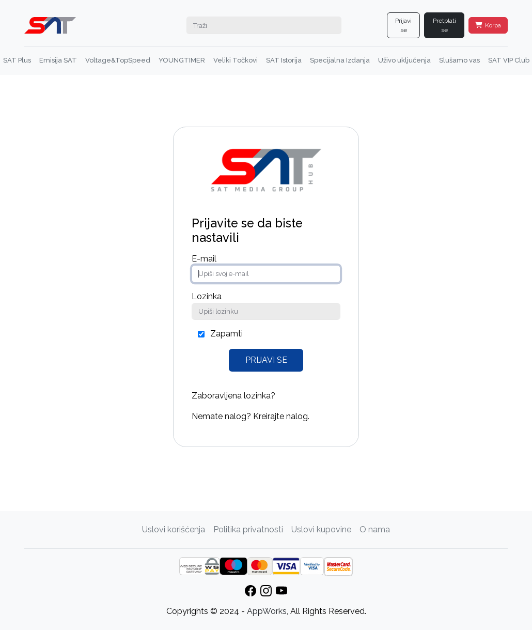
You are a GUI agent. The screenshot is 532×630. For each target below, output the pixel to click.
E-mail (204, 259)
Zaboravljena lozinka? (233, 396)
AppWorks (267, 611)
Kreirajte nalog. (281, 416)
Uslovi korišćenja (173, 529)
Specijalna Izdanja (340, 60)
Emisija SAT (58, 60)
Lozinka (207, 296)
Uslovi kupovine (321, 529)
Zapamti (226, 334)
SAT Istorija (284, 60)
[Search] (263, 25)
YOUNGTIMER (182, 60)
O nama (374, 529)
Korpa (488, 25)
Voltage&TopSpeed (117, 60)
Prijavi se (403, 25)
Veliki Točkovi (235, 60)
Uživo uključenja (404, 60)
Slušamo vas (459, 60)
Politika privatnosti (248, 529)
